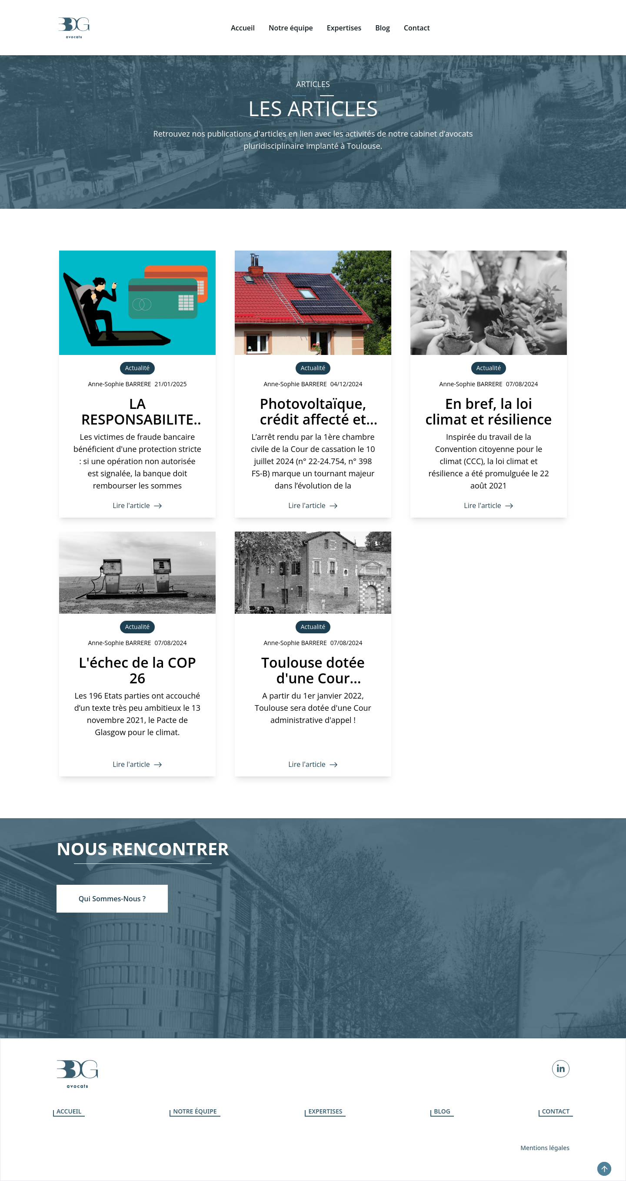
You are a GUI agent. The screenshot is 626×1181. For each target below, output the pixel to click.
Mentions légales (544, 1148)
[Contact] (417, 14)
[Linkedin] (560, 1068)
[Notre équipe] (291, 14)
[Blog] (382, 14)
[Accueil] (243, 14)
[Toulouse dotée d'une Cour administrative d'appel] (313, 654)
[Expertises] (344, 14)
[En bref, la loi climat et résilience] (488, 384)
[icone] (74, 13)
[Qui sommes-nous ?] (112, 899)
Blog (442, 1111)
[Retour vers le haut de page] (604, 1169)
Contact (555, 1111)
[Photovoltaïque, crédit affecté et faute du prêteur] (313, 384)
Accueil (69, 1111)
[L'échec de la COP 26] (137, 654)
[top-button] (604, 1169)
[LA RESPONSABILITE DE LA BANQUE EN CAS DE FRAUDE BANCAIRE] (137, 384)
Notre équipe (194, 1111)
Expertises (325, 1111)
